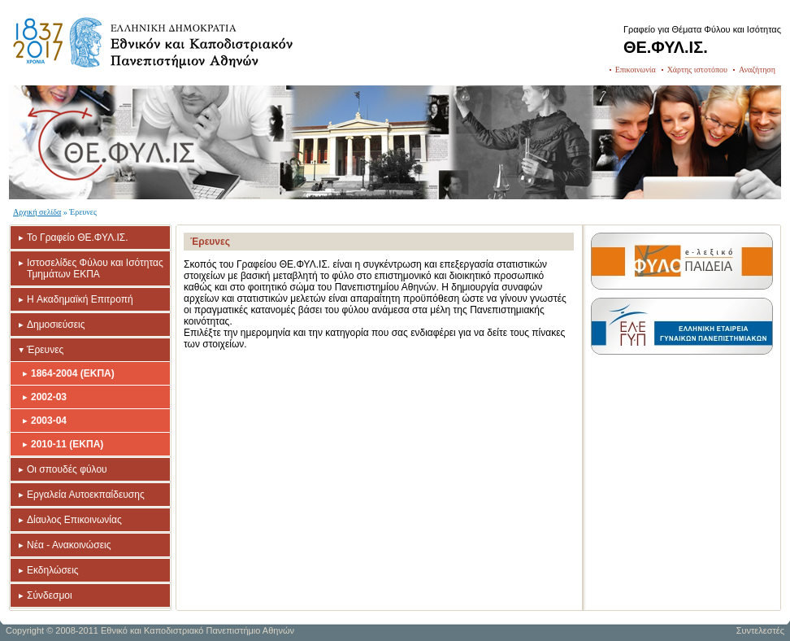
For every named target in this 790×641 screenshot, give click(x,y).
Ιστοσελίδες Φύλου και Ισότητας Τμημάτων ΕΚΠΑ (95, 268)
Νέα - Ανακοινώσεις (69, 545)
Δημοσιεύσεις (56, 324)
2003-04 (49, 420)
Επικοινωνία (635, 69)
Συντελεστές (760, 630)
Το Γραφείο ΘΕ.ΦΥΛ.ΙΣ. (77, 237)
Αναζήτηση (757, 69)
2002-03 (49, 397)
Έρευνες (45, 349)
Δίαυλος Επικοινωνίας (74, 519)
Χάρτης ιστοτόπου (697, 69)
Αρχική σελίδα (37, 211)
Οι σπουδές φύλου (67, 469)
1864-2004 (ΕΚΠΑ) (73, 373)
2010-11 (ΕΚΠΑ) (67, 444)
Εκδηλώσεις (53, 570)
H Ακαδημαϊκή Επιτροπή (80, 299)
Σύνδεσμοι (49, 595)
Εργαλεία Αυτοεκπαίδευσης (86, 494)
